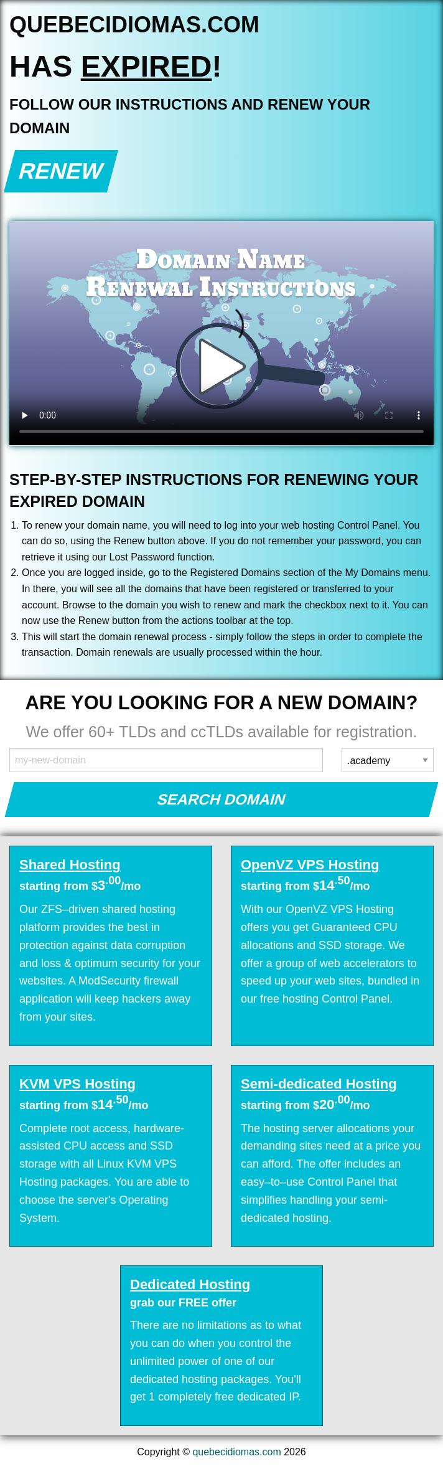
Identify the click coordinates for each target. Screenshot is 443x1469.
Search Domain (222, 799)
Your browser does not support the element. (221, 333)
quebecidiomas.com (236, 1452)
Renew (61, 171)
